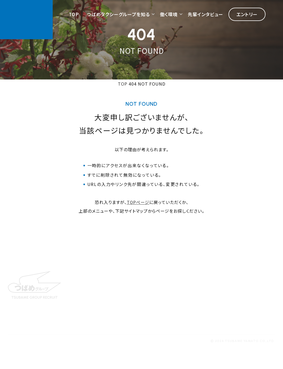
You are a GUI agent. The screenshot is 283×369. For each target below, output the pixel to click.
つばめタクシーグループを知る (118, 14)
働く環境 (169, 14)
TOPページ (138, 202)
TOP (74, 14)
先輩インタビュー (205, 14)
